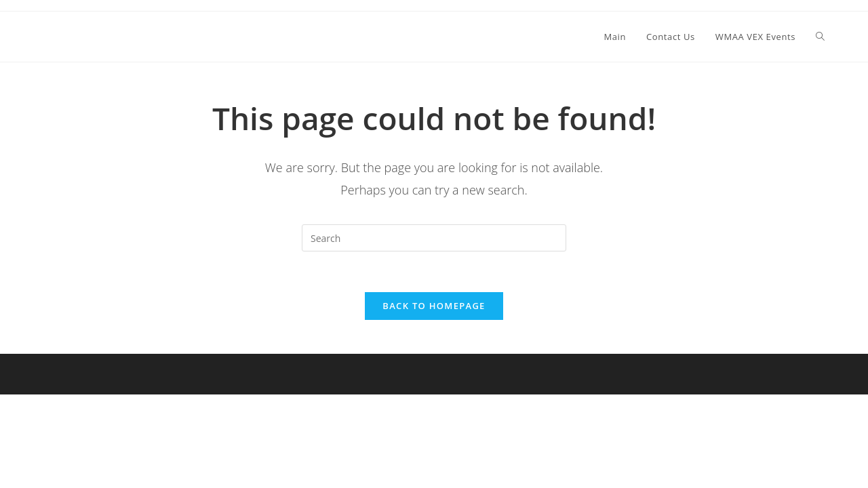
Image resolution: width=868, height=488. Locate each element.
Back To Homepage (433, 306)
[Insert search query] (434, 237)
